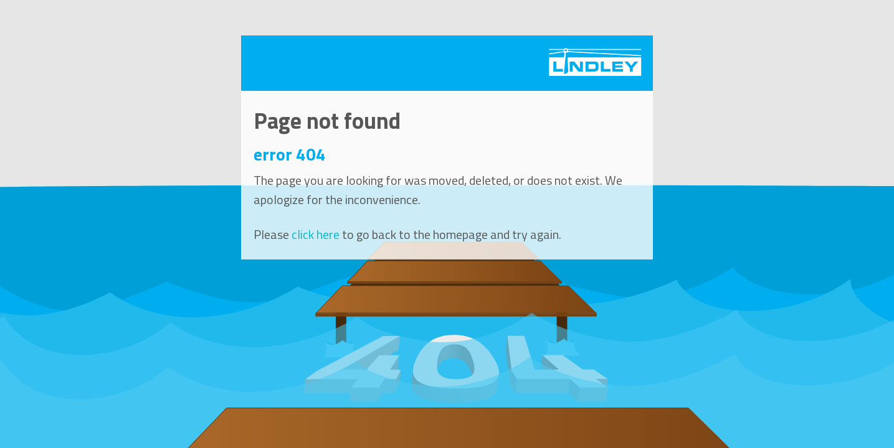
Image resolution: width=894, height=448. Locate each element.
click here (316, 234)
